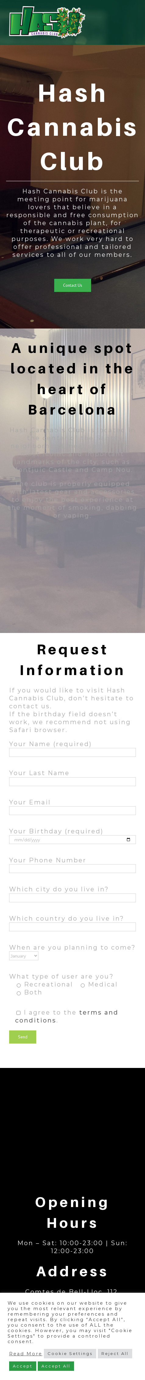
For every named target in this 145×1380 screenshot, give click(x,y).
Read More (25, 1354)
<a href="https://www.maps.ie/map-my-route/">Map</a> (72, 1126)
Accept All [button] (55, 1366)
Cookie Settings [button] (70, 1353)
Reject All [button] (115, 1353)
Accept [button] (23, 1366)
